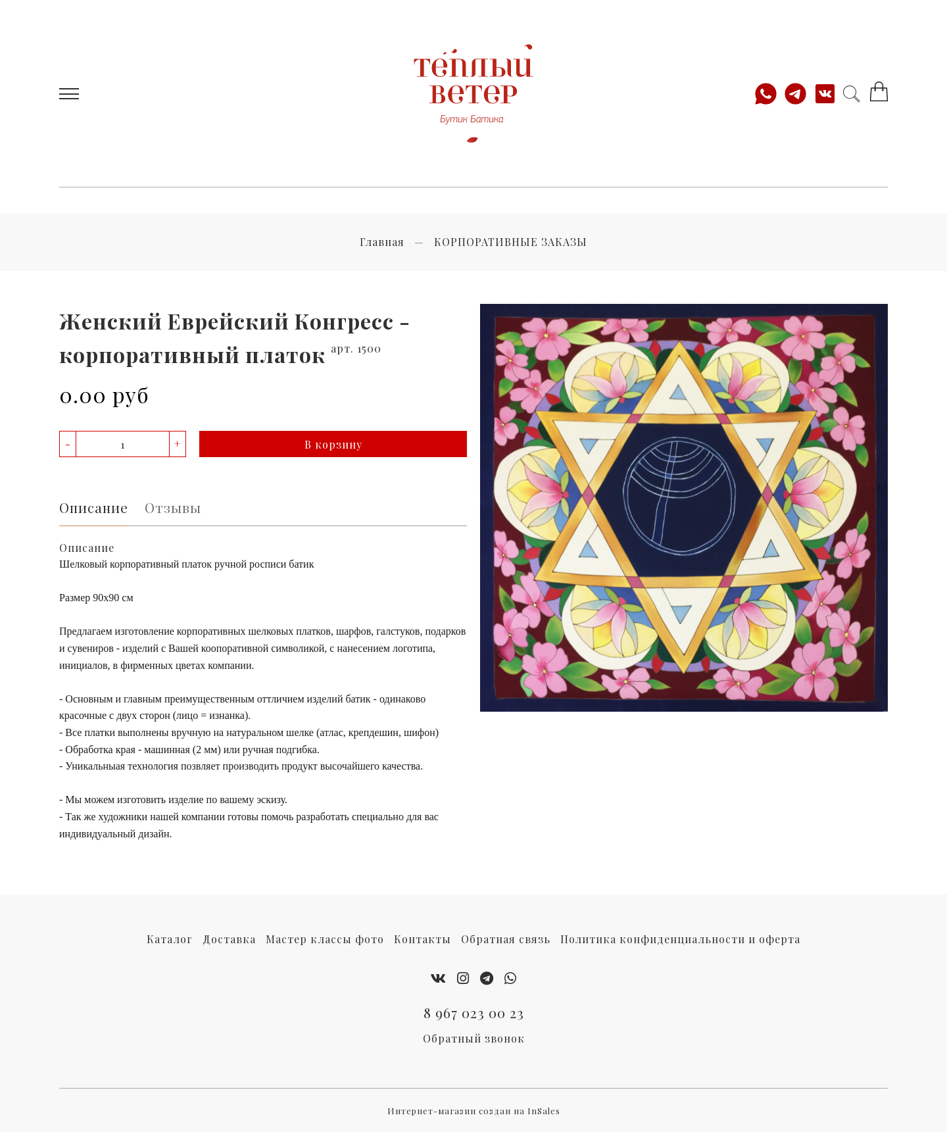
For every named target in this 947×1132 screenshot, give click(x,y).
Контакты (422, 939)
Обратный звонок (474, 1038)
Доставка (229, 939)
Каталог (170, 939)
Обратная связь (505, 939)
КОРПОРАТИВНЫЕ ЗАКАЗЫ (510, 242)
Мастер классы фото (325, 939)
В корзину (333, 444)
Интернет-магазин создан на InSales (473, 1110)
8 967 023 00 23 (474, 1012)
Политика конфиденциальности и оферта (680, 939)
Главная (382, 242)
